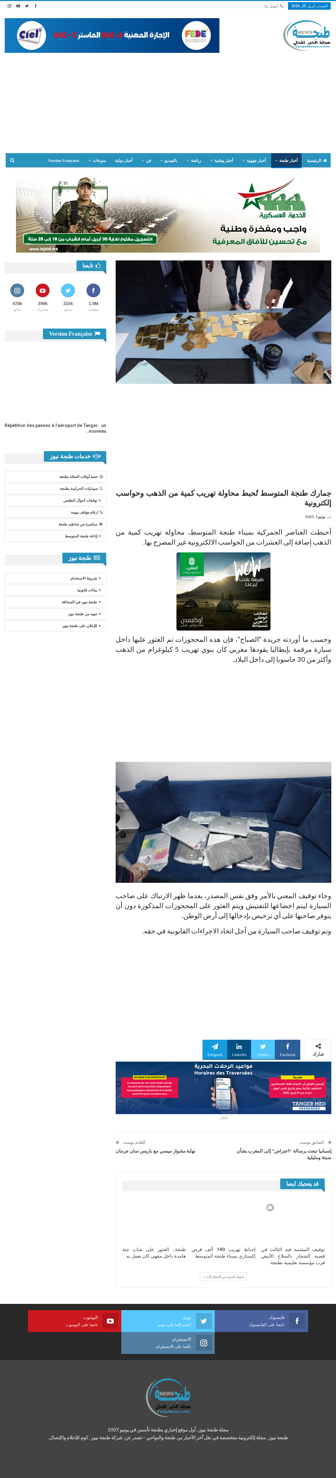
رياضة (196, 160)
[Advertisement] (168, 99)
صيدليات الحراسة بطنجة (81, 488)
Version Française (63, 160)
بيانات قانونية (87, 590)
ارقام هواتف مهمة (87, 512)
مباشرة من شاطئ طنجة (81, 524)
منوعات (99, 160)
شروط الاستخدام (84, 578)
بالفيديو (171, 160)
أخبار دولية (124, 160)
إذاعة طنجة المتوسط (81, 536)
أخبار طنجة (288, 160)
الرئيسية (317, 160)
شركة (24, 1467)
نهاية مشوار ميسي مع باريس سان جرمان (156, 1151)
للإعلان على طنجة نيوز (79, 626)
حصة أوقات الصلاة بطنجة (81, 477)
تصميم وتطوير (55, 1467)
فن (148, 160)
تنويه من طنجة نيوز (82, 614)
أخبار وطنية (223, 160)
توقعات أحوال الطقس (80, 500)
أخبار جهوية (256, 160)
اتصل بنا (274, 6)
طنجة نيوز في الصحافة (79, 602)
